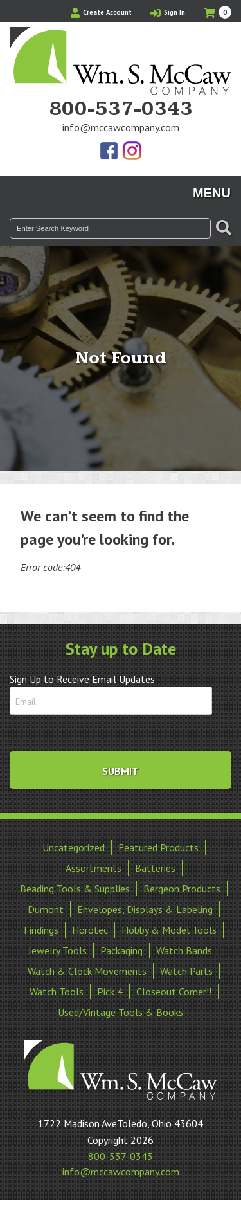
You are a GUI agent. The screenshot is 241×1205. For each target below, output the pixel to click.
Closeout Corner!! (173, 991)
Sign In (167, 12)
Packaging (121, 950)
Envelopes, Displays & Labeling (145, 909)
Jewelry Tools (57, 950)
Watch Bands (184, 950)
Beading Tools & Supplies (75, 888)
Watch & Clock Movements (87, 971)
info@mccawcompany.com (120, 127)
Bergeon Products (181, 888)
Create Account (101, 12)
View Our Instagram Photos (131, 152)
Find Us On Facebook (110, 152)
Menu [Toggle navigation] (212, 193)
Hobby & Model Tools (169, 929)
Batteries (155, 868)
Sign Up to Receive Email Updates (82, 679)
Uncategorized (73, 847)
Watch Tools (57, 991)
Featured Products (158, 847)
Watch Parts (186, 971)
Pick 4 (110, 991)
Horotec (90, 929)
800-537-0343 (121, 109)
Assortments (93, 868)
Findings (41, 929)
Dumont (46, 909)
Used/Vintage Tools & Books (120, 1012)
